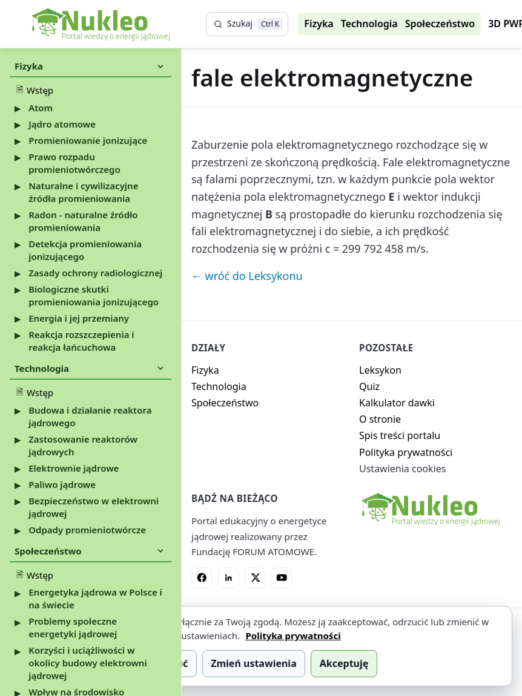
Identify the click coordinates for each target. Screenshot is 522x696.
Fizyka (318, 23)
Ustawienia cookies (402, 468)
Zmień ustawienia (254, 663)
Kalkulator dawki (397, 402)
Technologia (369, 23)
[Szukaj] (247, 24)
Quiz (369, 386)
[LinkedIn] (228, 577)
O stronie (380, 419)
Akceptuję (344, 663)
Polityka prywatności (405, 452)
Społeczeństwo (440, 23)
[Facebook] (201, 577)
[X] (255, 577)
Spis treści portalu (399, 435)
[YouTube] (281, 577)
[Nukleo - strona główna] (430, 509)
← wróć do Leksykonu (247, 275)
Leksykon (380, 370)
